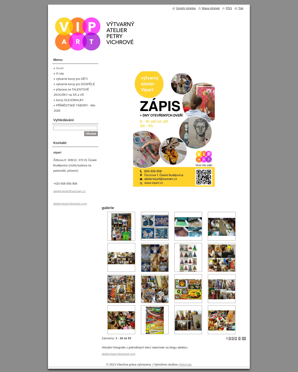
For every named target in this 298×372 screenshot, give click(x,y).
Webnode (185, 364)
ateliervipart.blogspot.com (118, 354)
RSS (229, 8)
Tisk (240, 8)
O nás (60, 73)
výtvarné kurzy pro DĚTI (72, 79)
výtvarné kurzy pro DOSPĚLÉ (75, 84)
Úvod (59, 68)
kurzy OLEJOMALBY (69, 100)
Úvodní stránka (186, 8)
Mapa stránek (211, 8)
